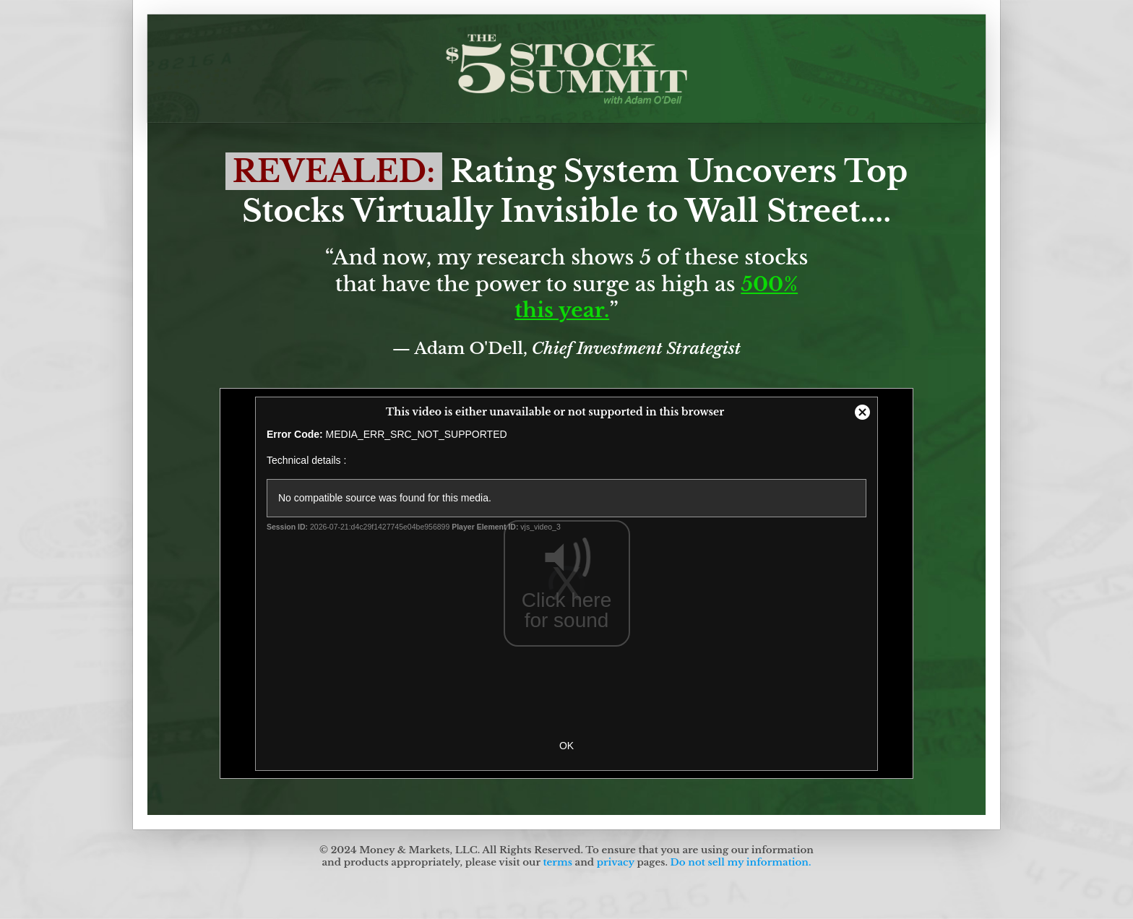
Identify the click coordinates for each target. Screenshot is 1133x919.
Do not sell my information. (741, 862)
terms (557, 862)
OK (566, 745)
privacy (615, 862)
